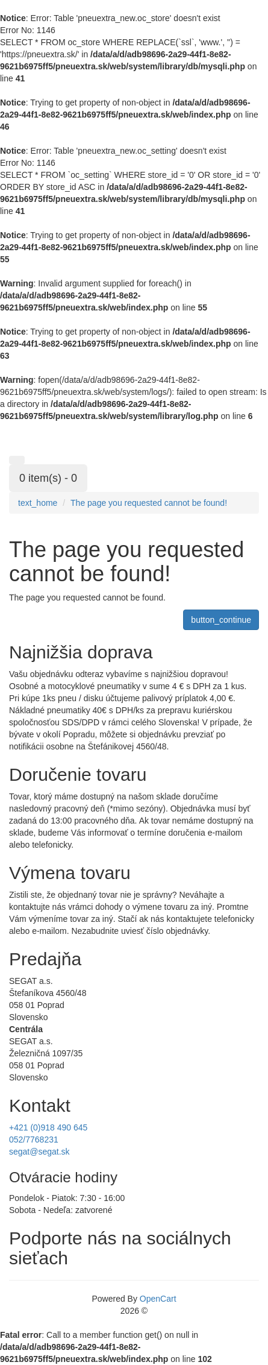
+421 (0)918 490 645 (48, 1127)
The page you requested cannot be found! (148, 503)
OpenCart (158, 1299)
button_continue (221, 620)
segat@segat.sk (39, 1151)
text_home (37, 503)
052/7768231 (33, 1139)
